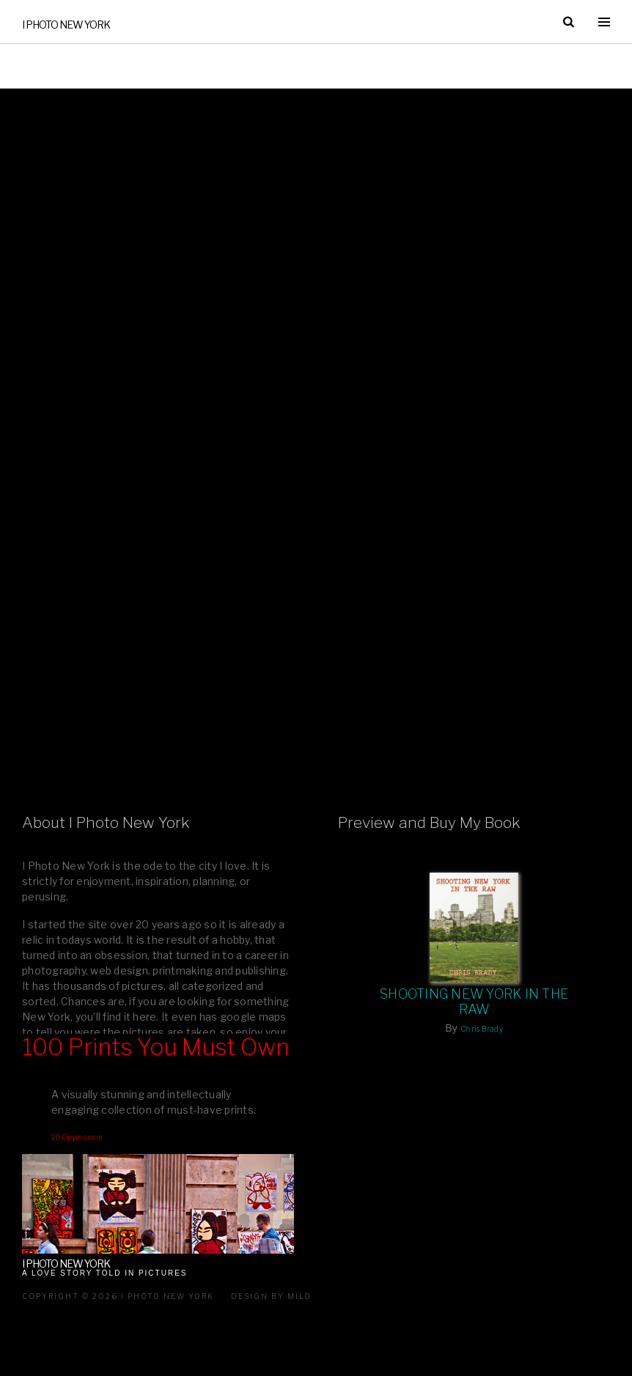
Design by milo (271, 1296)
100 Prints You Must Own (156, 1047)
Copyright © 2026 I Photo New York (118, 1296)
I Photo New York (66, 24)
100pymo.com (77, 1137)
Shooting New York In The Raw (474, 1001)
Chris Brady (481, 1028)
